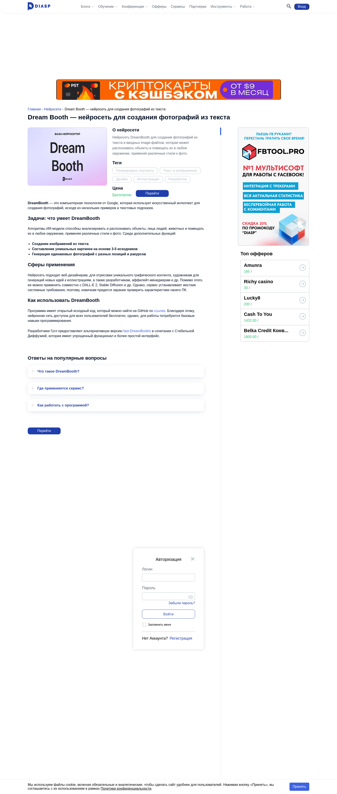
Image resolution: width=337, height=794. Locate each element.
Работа (245, 6)
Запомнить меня (159, 624)
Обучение (106, 6)
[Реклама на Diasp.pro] (168, 41)
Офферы (159, 6)
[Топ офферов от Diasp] (302, 268)
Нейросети (52, 109)
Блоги (85, 6)
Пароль (148, 588)
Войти (168, 614)
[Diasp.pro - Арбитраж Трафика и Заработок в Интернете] (39, 7)
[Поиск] (289, 6)
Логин (147, 569)
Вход (302, 6)
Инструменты (221, 6)
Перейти (152, 193)
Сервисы (178, 6)
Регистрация (181, 638)
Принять (299, 786)
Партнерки (197, 6)
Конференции (133, 6)
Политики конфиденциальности (126, 788)
